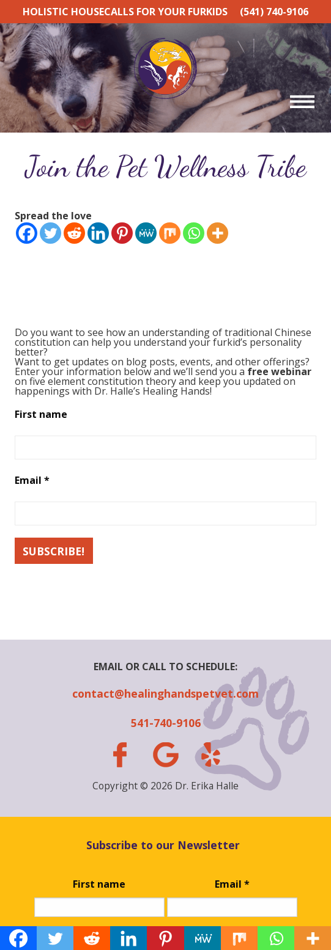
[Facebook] (26, 233)
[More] (217, 233)
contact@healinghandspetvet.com (165, 693)
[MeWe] (146, 233)
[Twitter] (50, 233)
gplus (165, 754)
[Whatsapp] (193, 233)
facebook (120, 754)
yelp (211, 754)
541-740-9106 (166, 722)
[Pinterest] (122, 233)
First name (41, 414)
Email (32, 480)
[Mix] (169, 233)
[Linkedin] (98, 233)
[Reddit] (74, 233)
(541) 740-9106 (274, 11)
